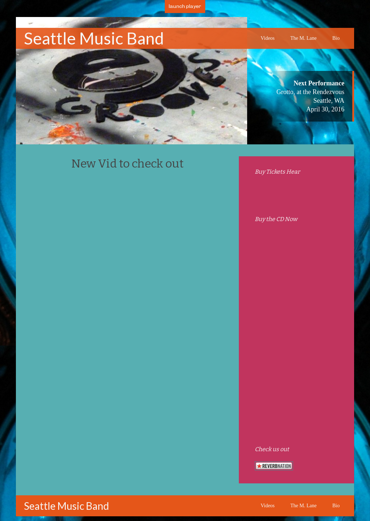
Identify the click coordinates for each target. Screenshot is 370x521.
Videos (268, 38)
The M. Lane (304, 38)
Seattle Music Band (94, 38)
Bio (336, 38)
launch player (185, 6)
